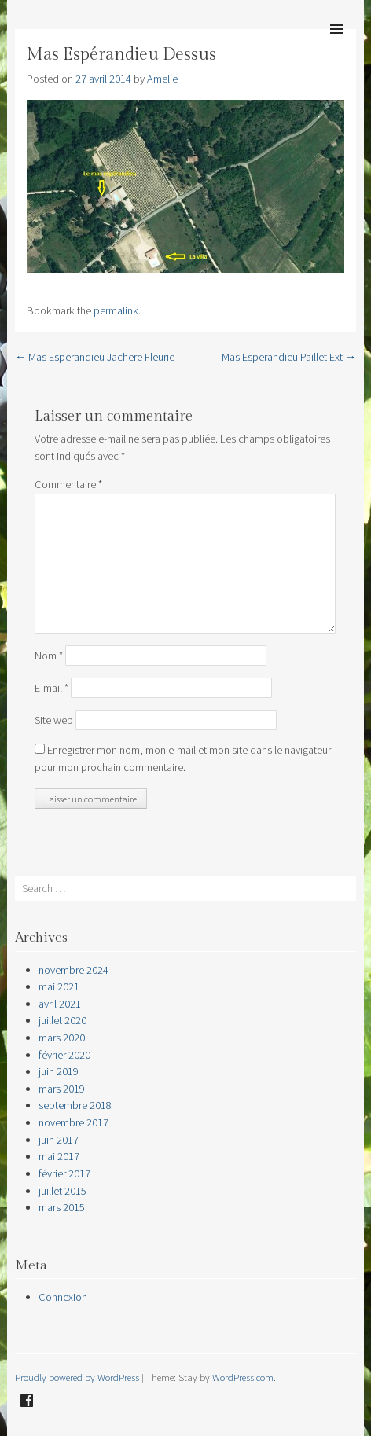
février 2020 (64, 1055)
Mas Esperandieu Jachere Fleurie (94, 357)
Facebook (27, 1400)
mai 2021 (59, 986)
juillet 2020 (62, 1020)
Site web (54, 720)
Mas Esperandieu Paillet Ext (289, 357)
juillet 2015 (62, 1191)
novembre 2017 (73, 1122)
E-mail (51, 688)
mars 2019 (62, 1089)
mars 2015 (62, 1207)
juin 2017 (59, 1140)
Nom (49, 655)
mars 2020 (62, 1037)
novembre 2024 (73, 970)
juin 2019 (59, 1071)
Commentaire (68, 484)
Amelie (162, 79)
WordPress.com (243, 1377)
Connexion (63, 1297)
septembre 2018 (75, 1105)
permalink (116, 310)
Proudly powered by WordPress (77, 1377)
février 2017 (64, 1173)
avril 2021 (60, 1004)
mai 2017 (59, 1156)
